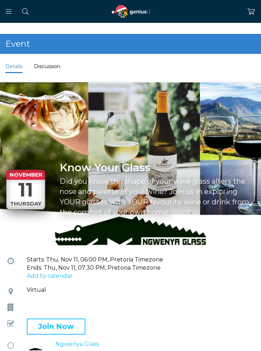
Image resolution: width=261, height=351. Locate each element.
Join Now (56, 326)
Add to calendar (50, 276)
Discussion (47, 66)
